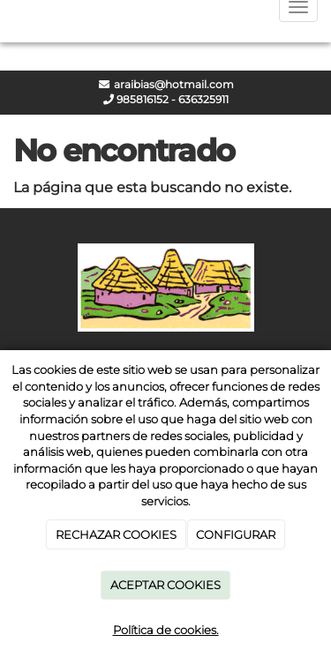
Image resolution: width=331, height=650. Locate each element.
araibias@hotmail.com (172, 84)
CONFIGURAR (235, 534)
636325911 (203, 99)
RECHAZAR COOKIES (116, 534)
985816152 (141, 99)
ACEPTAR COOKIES (165, 585)
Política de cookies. (166, 630)
